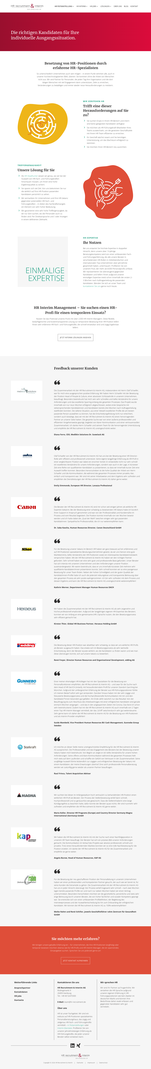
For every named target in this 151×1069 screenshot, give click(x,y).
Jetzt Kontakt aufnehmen (75, 961)
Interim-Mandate (64, 1028)
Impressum (91, 1063)
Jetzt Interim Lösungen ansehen (75, 337)
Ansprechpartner (22, 988)
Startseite (19, 1000)
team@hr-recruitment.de (75, 1002)
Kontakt (134, 6)
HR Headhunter (31, 176)
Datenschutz (103, 1063)
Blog (126, 6)
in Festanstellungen (76, 1025)
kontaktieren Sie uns (92, 286)
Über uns (118, 6)
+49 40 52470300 (68, 996)
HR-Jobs (17, 996)
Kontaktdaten (20, 992)
